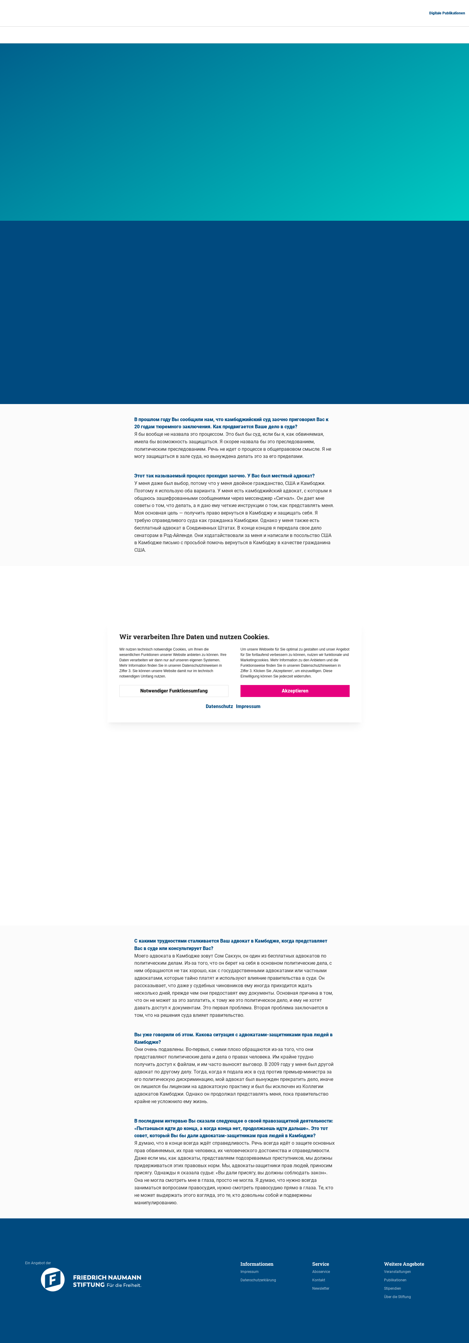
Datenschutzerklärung (258, 1280)
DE (402, 34)
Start (141, 35)
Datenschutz (219, 706)
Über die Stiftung (397, 1297)
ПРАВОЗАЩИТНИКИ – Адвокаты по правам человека (255, 35)
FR (446, 34)
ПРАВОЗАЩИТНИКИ (176, 35)
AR (387, 34)
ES (432, 34)
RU (461, 34)
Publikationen (395, 1280)
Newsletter (320, 1288)
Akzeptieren (295, 691)
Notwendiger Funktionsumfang (174, 691)
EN (417, 34)
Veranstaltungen (397, 1272)
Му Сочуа (324, 35)
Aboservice (321, 1272)
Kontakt (318, 1280)
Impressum (249, 1272)
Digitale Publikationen (447, 13)
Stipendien (392, 1288)
